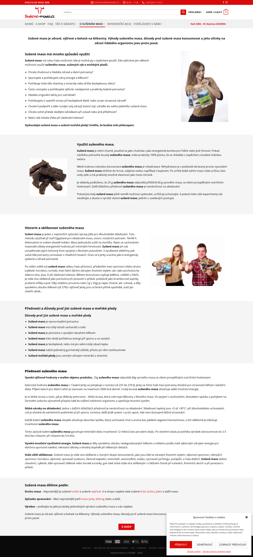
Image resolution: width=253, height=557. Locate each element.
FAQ (50, 24)
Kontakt (86, 548)
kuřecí (151, 491)
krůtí (143, 491)
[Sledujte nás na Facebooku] (223, 2)
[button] (246, 517)
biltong (100, 499)
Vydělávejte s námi (148, 24)
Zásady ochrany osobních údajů (216, 551)
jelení (159, 491)
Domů (29, 24)
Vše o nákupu (213, 2)
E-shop (40, 24)
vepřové (96, 491)
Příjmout (181, 544)
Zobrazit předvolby (232, 544)
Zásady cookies (194, 551)
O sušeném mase (92, 24)
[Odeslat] (183, 12)
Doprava (142, 548)
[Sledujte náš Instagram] (227, 2)
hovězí (75, 491)
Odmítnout (205, 544)
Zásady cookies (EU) (160, 548)
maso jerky (88, 499)
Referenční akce (119, 24)
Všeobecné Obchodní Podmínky (111, 548)
